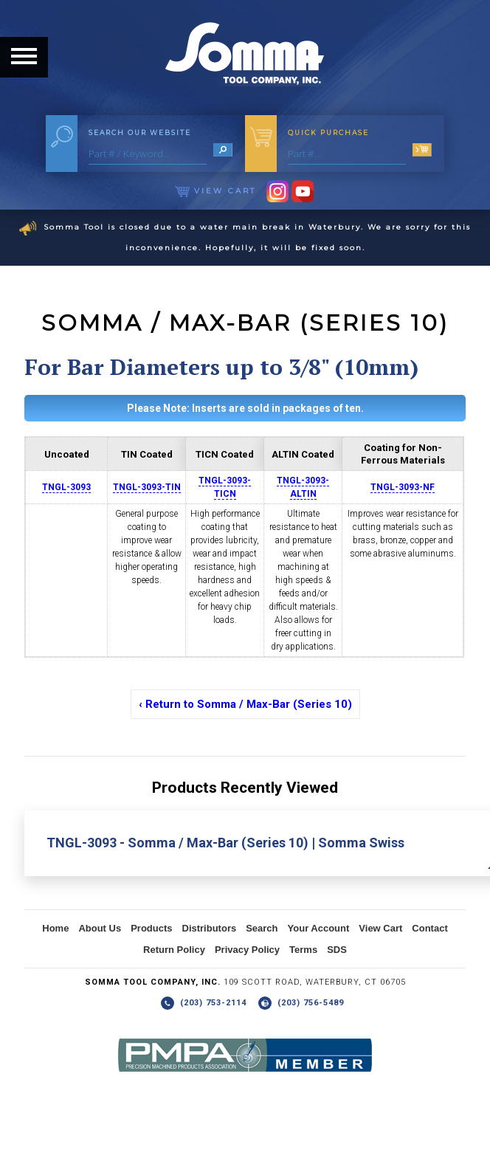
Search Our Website (140, 132)
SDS (337, 949)
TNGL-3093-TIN (147, 487)
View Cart (215, 191)
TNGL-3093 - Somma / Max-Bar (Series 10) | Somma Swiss (225, 842)
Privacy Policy (247, 949)
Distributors (209, 928)
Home (55, 928)
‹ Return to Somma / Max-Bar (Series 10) (245, 704)
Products (151, 928)
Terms (303, 949)
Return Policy (174, 949)
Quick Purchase (328, 132)
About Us (99, 928)
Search (261, 928)
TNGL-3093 (66, 487)
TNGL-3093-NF (402, 487)
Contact (429, 928)
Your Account (319, 928)
